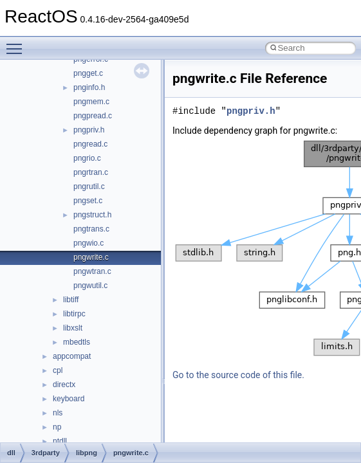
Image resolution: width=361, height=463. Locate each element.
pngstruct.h (92, 214)
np (57, 426)
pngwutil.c (90, 285)
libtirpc (74, 313)
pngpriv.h (88, 129)
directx (64, 384)
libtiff (71, 299)
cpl (57, 370)
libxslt (72, 327)
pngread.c (90, 144)
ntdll (60, 441)
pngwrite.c (91, 257)
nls (57, 412)
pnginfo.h (89, 87)
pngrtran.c (90, 172)
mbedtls (76, 342)
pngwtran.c (92, 271)
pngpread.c (92, 115)
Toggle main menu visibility (17, 43)
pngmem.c (91, 101)
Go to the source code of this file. (238, 375)
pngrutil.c (89, 186)
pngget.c (88, 73)
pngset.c (87, 200)
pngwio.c (88, 243)
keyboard (68, 398)
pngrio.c (87, 158)
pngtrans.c (91, 228)
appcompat (72, 356)
